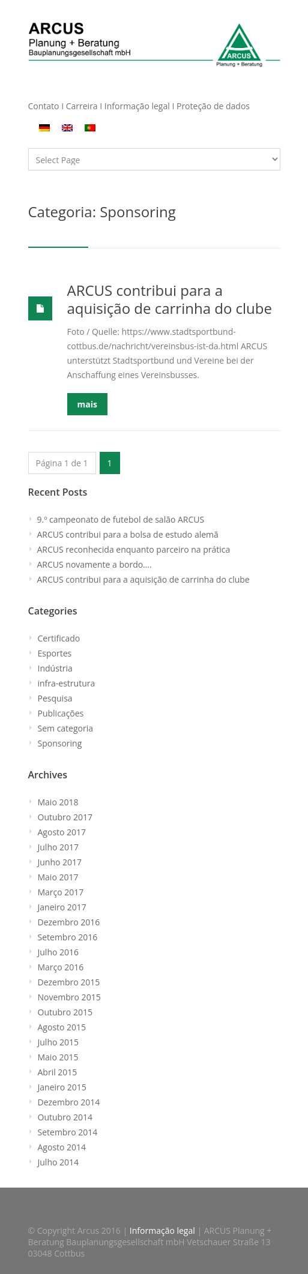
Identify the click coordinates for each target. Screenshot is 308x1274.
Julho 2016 (58, 952)
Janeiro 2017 (62, 907)
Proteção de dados (213, 106)
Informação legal (137, 106)
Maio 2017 (58, 877)
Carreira (83, 106)
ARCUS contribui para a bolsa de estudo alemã (128, 534)
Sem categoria (66, 728)
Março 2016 (61, 967)
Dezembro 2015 (69, 982)
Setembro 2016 (68, 937)
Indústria (55, 668)
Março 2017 (61, 892)
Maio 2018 (58, 802)
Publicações (61, 713)
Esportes (55, 653)
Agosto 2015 (62, 1027)
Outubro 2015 (65, 1012)
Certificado (59, 638)
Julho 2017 (58, 847)
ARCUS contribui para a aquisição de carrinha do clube (170, 299)
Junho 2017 (60, 862)
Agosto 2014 (62, 1147)
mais (87, 404)
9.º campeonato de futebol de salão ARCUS (121, 519)
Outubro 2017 (65, 817)
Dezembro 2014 (69, 1102)
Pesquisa (55, 698)
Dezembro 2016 (69, 922)
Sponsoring (60, 743)
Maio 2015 (58, 1057)
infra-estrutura (66, 683)
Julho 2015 (58, 1042)
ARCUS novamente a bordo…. (94, 564)
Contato (43, 106)
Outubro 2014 (65, 1117)
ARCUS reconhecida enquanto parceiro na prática (134, 549)
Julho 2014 (58, 1162)
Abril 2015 (57, 1072)
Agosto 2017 (62, 832)
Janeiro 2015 (62, 1087)
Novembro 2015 (69, 997)
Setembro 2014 (68, 1132)
